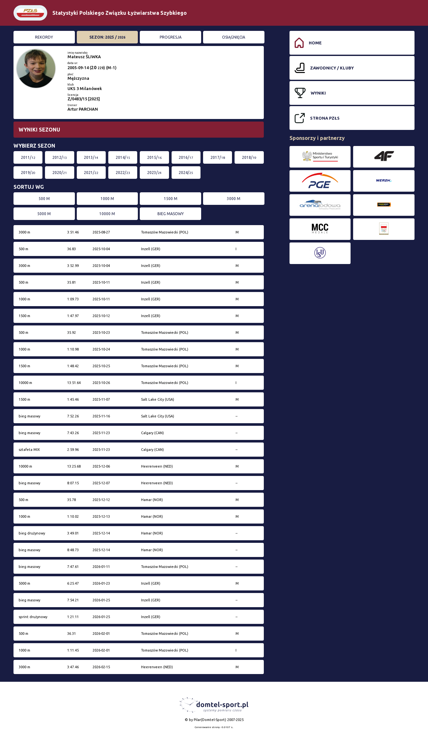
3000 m (233, 198)
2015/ (154, 157)
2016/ (186, 157)
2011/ (28, 157)
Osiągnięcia (233, 37)
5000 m (44, 214)
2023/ (154, 172)
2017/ (217, 157)
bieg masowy (170, 214)
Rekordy (44, 37)
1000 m (107, 198)
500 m (44, 198)
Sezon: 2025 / (107, 37)
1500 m (170, 198)
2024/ (186, 172)
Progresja (171, 37)
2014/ (123, 157)
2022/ (123, 172)
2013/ (91, 157)
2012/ (59, 157)
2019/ (28, 172)
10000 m (107, 214)
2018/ (249, 157)
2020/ (59, 172)
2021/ (91, 172)
